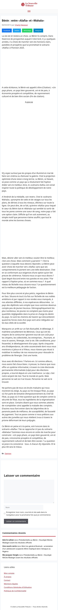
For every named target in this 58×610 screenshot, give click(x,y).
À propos (7, 576)
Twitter (16, 30)
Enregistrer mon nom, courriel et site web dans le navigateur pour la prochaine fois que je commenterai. (28, 513)
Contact (7, 580)
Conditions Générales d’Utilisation (18, 587)
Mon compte (9, 573)
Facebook (7, 30)
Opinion (8, 453)
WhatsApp (27, 30)
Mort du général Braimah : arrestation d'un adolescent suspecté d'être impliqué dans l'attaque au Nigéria (27, 549)
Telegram (38, 30)
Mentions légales (11, 584)
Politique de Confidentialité (15, 591)
